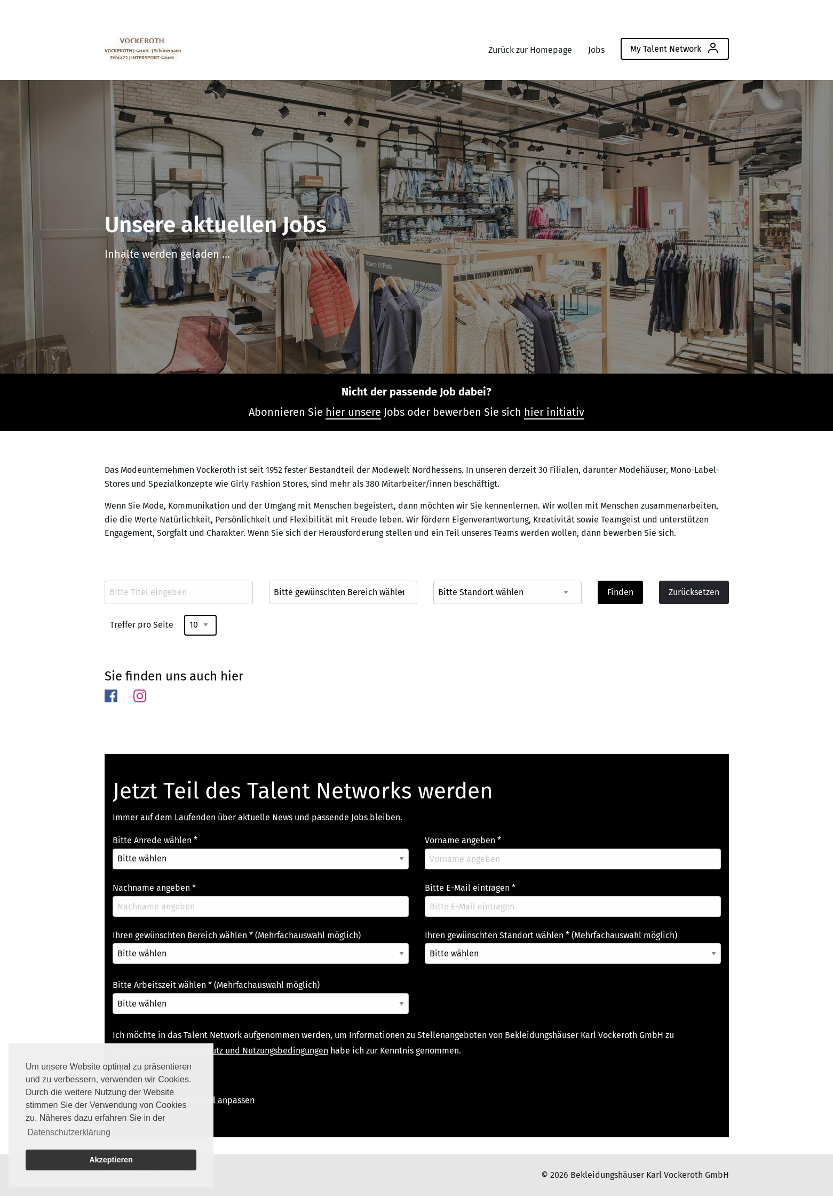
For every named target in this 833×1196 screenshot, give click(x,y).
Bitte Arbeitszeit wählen (216, 985)
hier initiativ (554, 412)
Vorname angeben (463, 840)
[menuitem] (143, 46)
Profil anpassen (225, 1100)
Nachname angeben (154, 888)
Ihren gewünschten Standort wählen (551, 935)
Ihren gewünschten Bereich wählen (237, 935)
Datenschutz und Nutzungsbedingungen (252, 1050)
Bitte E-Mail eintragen (470, 888)
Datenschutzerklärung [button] (68, 1132)
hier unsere (353, 412)
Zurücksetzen (694, 592)
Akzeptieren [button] (111, 1159)
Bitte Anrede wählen (155, 840)
